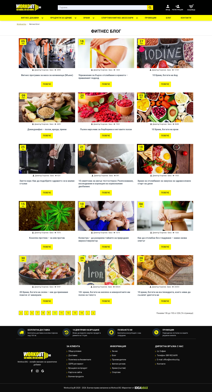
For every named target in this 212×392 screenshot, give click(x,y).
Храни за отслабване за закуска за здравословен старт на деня (164, 182)
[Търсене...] (150, 7)
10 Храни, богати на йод (165, 75)
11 (61, 313)
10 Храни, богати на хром (165, 129)
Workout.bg (21, 24)
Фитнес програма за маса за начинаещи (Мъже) (47, 75)
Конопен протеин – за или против (47, 238)
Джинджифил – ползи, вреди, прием (46, 129)
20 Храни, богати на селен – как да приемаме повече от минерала (43, 293)
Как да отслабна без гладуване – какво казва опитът (162, 239)
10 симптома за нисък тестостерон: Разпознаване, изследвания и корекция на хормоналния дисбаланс (105, 184)
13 (75, 313)
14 (82, 313)
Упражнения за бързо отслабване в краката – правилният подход (103, 76)
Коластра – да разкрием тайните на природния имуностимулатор (103, 239)
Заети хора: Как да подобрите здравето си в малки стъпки (46, 182)
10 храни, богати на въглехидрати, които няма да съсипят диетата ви (164, 293)
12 (68, 313)
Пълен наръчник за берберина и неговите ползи (106, 129)
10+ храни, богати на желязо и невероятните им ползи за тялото (104, 293)
